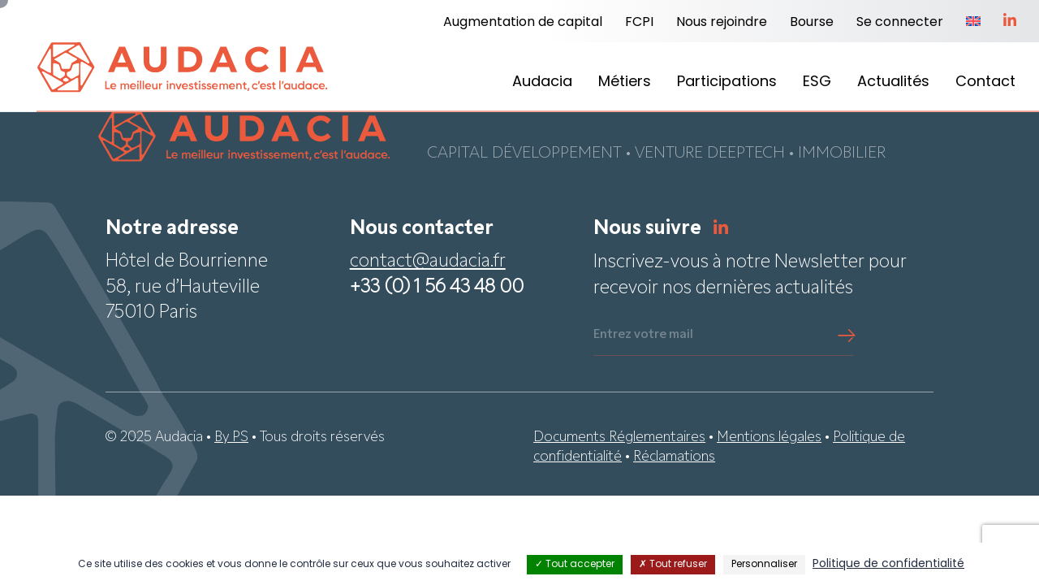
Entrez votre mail (643, 335)
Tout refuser (673, 565)
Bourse (812, 22)
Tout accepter (574, 565)
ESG (817, 82)
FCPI (639, 22)
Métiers (624, 82)
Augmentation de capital (522, 22)
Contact (985, 82)
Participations (727, 82)
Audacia (542, 82)
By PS (231, 438)
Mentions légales (769, 438)
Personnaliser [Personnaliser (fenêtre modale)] (764, 565)
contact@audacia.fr (428, 263)
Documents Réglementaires (619, 438)
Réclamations (674, 458)
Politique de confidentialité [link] (888, 564)
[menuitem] (973, 23)
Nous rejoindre (721, 22)
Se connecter (899, 22)
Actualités (893, 82)
